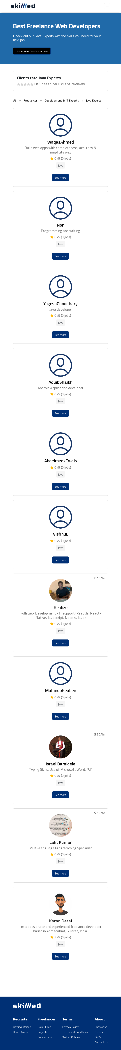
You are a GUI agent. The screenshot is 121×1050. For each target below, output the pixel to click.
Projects (42, 1032)
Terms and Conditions (75, 1032)
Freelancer (30, 100)
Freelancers (45, 1037)
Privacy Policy (70, 1027)
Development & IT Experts (62, 100)
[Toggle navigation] (107, 6)
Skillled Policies (71, 1037)
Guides (99, 1032)
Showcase (101, 1027)
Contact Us (101, 1042)
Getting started (22, 1027)
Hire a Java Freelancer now (31, 51)
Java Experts (94, 100)
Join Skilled (44, 1027)
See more (60, 177)
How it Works (20, 1032)
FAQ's (98, 1037)
